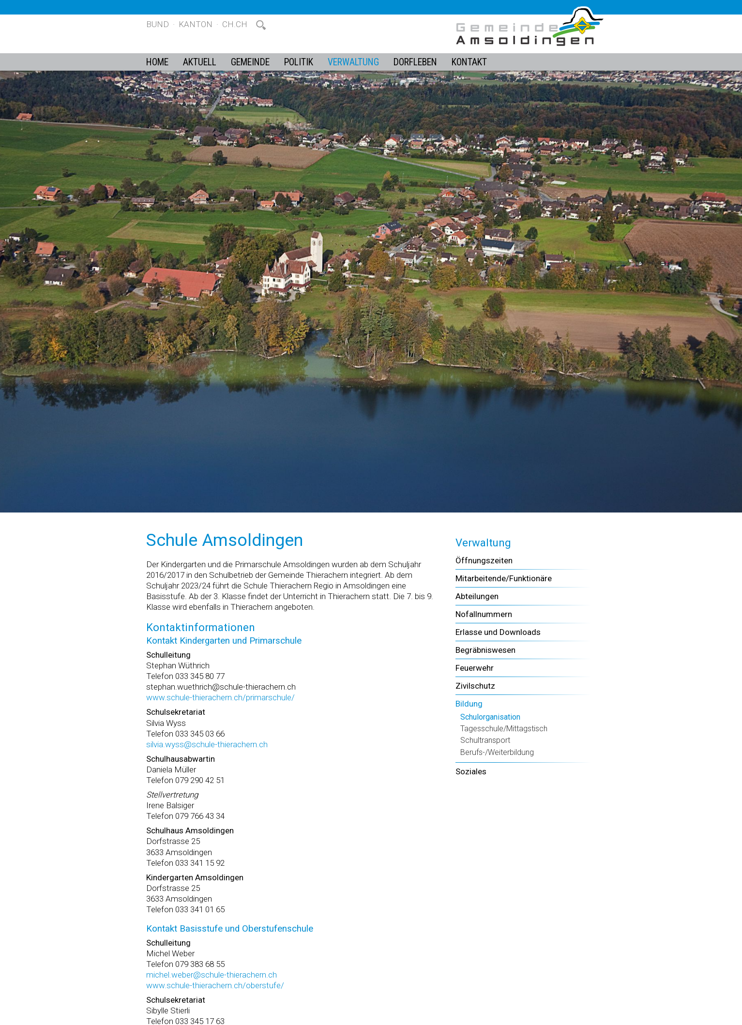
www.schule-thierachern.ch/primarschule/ (220, 697)
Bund (157, 24)
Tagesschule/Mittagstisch (503, 728)
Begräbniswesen (485, 650)
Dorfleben (415, 62)
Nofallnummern (483, 614)
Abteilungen (477, 596)
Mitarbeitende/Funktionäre (503, 578)
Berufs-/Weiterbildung (497, 752)
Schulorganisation (490, 717)
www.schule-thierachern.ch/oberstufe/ (215, 985)
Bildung (469, 703)
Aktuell (199, 62)
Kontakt (469, 62)
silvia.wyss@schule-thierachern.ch (207, 744)
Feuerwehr (474, 668)
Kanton (195, 24)
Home (157, 62)
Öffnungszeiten (484, 560)
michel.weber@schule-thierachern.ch (211, 975)
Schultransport (485, 740)
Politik (298, 62)
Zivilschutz (475, 686)
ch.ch (234, 24)
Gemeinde (250, 62)
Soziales (470, 771)
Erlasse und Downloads (498, 632)
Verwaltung (353, 62)
